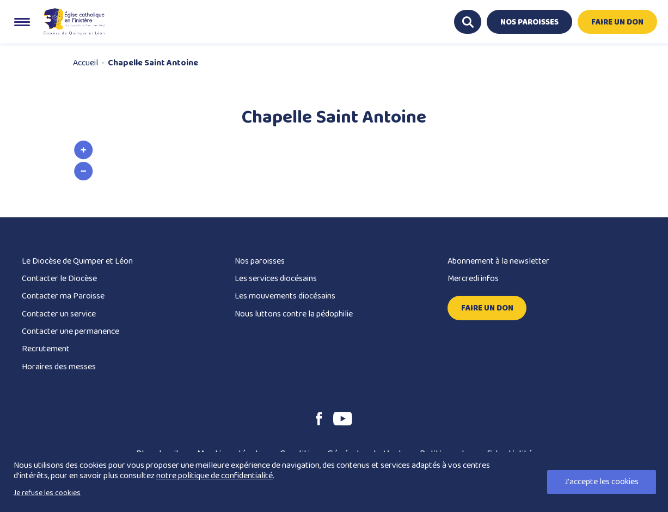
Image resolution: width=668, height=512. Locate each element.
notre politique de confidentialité (214, 476)
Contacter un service (59, 314)
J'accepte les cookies (602, 482)
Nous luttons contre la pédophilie (294, 314)
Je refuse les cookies (47, 493)
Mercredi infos (473, 278)
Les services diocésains (276, 278)
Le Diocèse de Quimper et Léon (77, 261)
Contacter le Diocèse (59, 278)
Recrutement (46, 349)
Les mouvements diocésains (285, 296)
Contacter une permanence (70, 331)
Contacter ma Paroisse (63, 296)
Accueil (85, 63)
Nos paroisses (260, 261)
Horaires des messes (59, 367)
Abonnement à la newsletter (498, 261)
